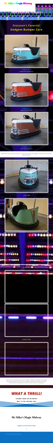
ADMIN (6, 435)
